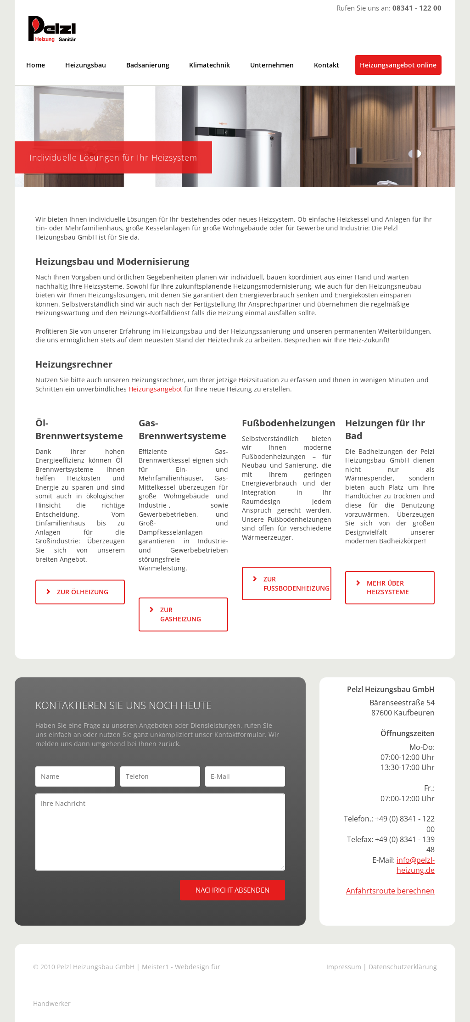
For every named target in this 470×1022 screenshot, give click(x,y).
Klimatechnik (209, 65)
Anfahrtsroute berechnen (390, 891)
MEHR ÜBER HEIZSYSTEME (388, 588)
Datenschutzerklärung (403, 966)
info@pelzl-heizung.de (416, 865)
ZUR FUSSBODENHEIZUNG (296, 583)
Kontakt (326, 65)
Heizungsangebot (155, 389)
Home (35, 65)
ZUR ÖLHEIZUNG (82, 591)
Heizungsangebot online (398, 65)
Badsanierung (147, 65)
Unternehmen (272, 65)
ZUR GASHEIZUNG (180, 614)
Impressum (343, 966)
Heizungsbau (85, 65)
